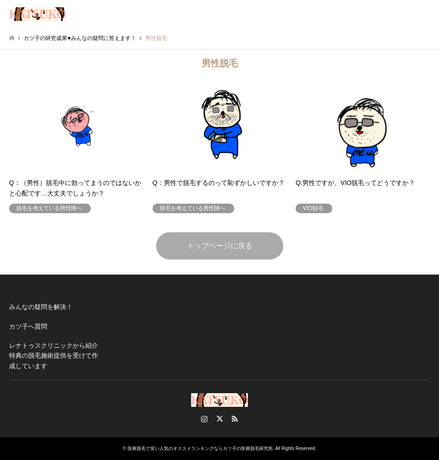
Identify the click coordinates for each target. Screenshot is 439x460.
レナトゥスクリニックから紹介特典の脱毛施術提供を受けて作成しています (53, 356)
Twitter (220, 418)
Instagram (204, 418)
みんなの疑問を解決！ (41, 306)
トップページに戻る (219, 246)
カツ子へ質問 (28, 326)
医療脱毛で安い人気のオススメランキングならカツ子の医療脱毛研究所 (200, 448)
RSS (235, 418)
